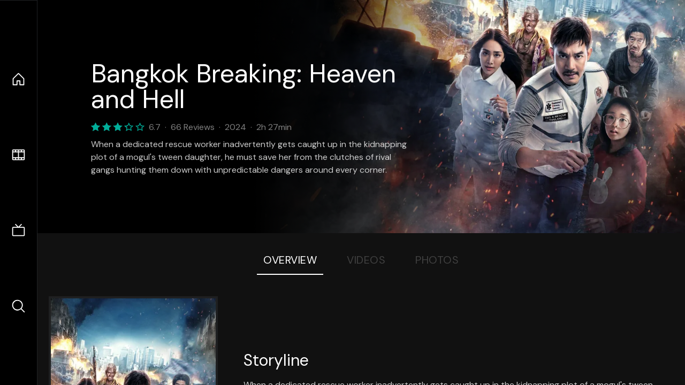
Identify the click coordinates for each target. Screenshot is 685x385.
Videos (366, 260)
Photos (437, 260)
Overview (290, 260)
